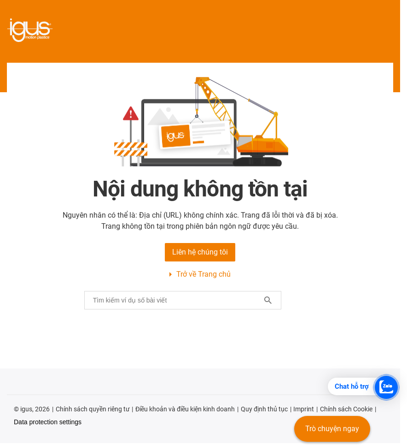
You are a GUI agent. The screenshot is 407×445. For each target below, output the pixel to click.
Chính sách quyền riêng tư (93, 409)
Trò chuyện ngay (332, 428)
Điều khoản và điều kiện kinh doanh (185, 409)
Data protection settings (47, 422)
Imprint (303, 409)
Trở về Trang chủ (203, 274)
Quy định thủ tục (264, 409)
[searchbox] (175, 300)
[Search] (267, 300)
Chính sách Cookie (346, 409)
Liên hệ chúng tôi (200, 252)
